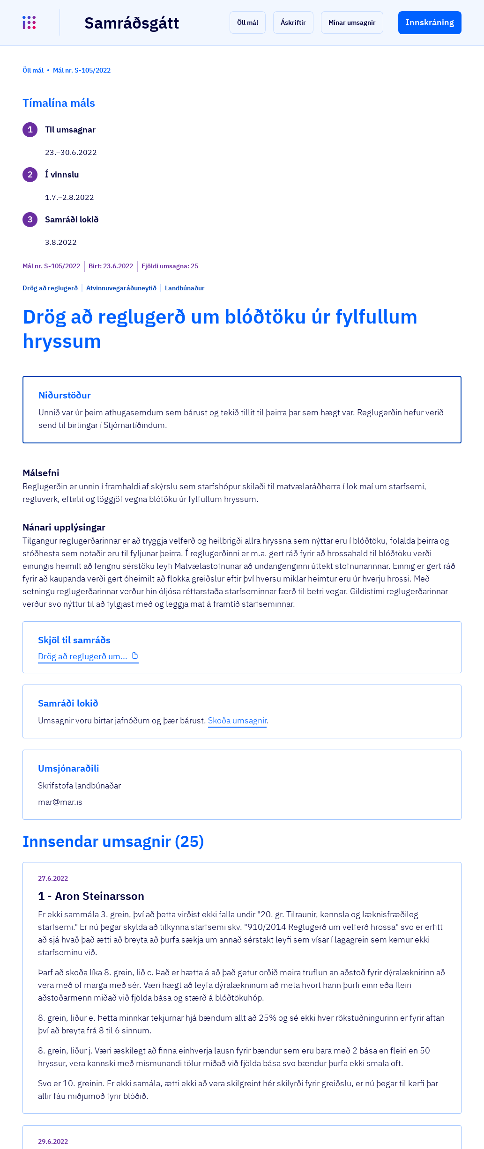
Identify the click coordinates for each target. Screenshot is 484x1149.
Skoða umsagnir (409, 161)
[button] (248, 22)
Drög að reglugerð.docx (194, 904)
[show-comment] (330, 675)
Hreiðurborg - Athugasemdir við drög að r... (231, 808)
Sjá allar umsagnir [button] (177, 1020)
